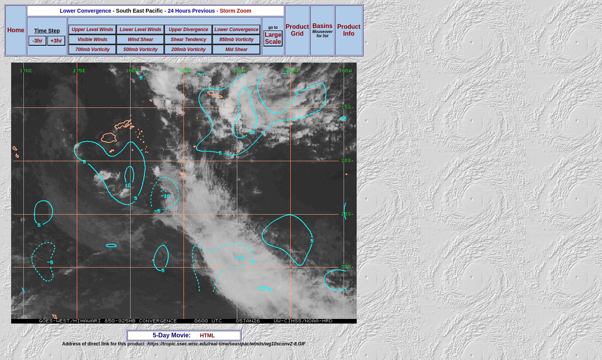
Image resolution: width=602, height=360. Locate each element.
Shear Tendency (188, 39)
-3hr (37, 41)
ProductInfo (348, 30)
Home (15, 30)
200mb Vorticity (188, 49)
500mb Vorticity (140, 49)
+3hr (56, 41)
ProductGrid (297, 30)
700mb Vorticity (92, 49)
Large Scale (273, 38)
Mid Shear (236, 49)
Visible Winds (92, 39)
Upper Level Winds (92, 29)
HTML (207, 335)
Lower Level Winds (141, 29)
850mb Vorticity (236, 39)
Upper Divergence (188, 29)
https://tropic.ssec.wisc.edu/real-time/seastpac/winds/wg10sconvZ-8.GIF (226, 344)
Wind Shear (140, 39)
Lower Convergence (237, 29)
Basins (322, 30)
